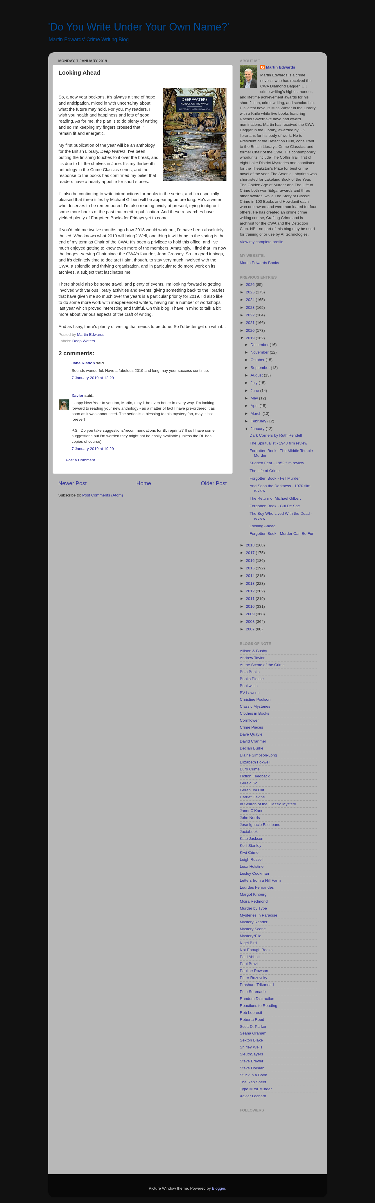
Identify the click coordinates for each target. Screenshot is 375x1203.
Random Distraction (257, 998)
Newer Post (72, 483)
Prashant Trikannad (257, 985)
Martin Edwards (280, 67)
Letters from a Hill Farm (260, 880)
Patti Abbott (250, 957)
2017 (251, 553)
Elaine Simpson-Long (258, 755)
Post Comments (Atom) (102, 495)
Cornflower (249, 720)
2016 (251, 560)
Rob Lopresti (251, 1012)
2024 (251, 299)
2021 (251, 322)
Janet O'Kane (251, 810)
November (260, 352)
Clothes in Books (254, 713)
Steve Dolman (252, 1068)
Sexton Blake (251, 1040)
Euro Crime (250, 769)
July (255, 383)
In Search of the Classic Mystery (268, 804)
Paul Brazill (250, 964)
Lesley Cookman (254, 873)
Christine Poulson (255, 699)
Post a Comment (80, 460)
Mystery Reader (254, 922)
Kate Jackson (251, 838)
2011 (251, 598)
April (255, 406)
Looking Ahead (262, 526)
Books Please (252, 679)
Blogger (218, 1188)
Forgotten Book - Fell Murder (275, 478)
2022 (251, 315)
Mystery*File (250, 936)
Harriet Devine (252, 797)
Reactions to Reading (258, 1005)
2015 (251, 568)
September (261, 367)
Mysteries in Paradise (258, 915)
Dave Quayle (251, 734)
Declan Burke (251, 748)
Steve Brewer (251, 1061)
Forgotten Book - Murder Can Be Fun (282, 533)
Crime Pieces (251, 727)
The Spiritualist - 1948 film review (278, 443)
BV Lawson (250, 693)
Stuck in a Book (253, 1075)
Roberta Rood (252, 1019)
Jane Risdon (83, 363)
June (255, 390)
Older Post (214, 483)
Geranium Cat (252, 790)
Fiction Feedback (255, 776)
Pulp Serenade (253, 991)
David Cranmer (253, 741)
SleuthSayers (251, 1054)
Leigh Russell (251, 859)
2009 (251, 614)
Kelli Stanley (250, 845)
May (255, 398)
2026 (251, 284)
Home (144, 483)
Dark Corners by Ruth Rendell (276, 435)
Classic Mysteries (255, 706)
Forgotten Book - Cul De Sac (275, 506)
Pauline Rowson (254, 971)
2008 (251, 621)
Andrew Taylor (252, 658)
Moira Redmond (254, 901)
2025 (251, 292)
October (258, 360)
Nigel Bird (248, 943)
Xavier (78, 395)
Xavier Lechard (253, 1096)
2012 (251, 591)
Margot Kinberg (253, 894)
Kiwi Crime (249, 852)
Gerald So (249, 783)
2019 (251, 338)
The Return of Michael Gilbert (275, 498)
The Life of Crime (265, 471)
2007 (251, 629)
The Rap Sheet (253, 1082)
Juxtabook (249, 831)
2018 (251, 545)
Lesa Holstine (252, 866)
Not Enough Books (256, 950)
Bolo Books (250, 672)
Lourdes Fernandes (257, 887)
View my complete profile (262, 242)
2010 (251, 606)
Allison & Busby (253, 651)
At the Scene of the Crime (262, 665)
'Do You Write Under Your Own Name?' (138, 27)
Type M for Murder (256, 1089)
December (260, 345)
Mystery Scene (253, 929)
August (257, 375)
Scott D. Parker (253, 1026)
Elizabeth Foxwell (255, 762)
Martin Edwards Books (259, 263)
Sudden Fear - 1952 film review (277, 463)
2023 (251, 307)
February (259, 421)
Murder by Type (253, 908)
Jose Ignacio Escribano (260, 824)
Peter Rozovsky (254, 978)
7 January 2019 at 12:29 (93, 378)
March (257, 413)
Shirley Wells (251, 1047)
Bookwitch (249, 686)
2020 (251, 330)
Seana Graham (253, 1033)
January (258, 428)
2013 (251, 583)
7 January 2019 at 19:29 (93, 449)
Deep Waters (83, 341)
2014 (251, 575)
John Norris (250, 817)
